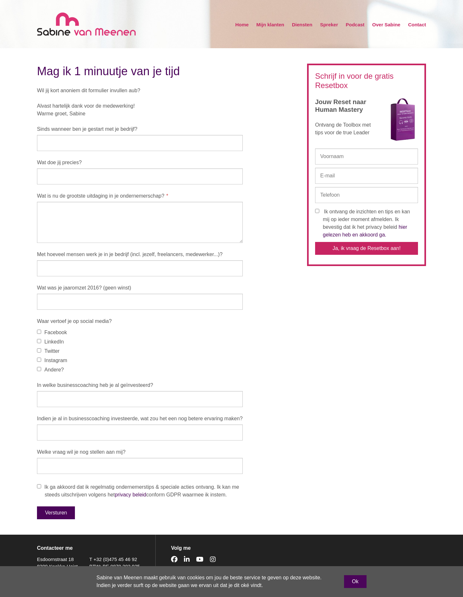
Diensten (302, 24)
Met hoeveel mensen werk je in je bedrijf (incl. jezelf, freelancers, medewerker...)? (129, 254)
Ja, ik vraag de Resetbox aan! (366, 248)
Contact (417, 24)
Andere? (50, 369)
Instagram (52, 360)
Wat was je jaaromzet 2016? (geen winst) (84, 287)
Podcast (355, 24)
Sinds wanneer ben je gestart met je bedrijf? (87, 129)
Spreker (329, 24)
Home (242, 24)
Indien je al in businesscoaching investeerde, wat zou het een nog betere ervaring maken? (140, 418)
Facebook (52, 332)
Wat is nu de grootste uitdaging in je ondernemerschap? (100, 196)
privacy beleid (130, 494)
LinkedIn (50, 341)
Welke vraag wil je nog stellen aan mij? (81, 452)
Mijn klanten (270, 24)
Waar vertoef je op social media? (74, 321)
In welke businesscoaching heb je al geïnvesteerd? (95, 385)
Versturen (56, 512)
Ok (355, 581)
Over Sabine (386, 24)
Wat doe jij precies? (59, 162)
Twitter (48, 351)
